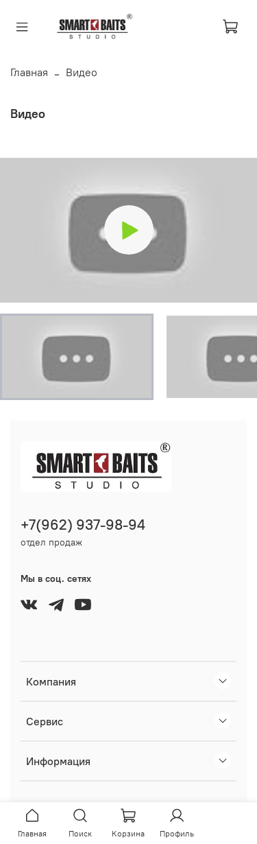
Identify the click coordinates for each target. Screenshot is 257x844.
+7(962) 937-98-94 (83, 524)
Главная (29, 72)
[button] (77, 357)
